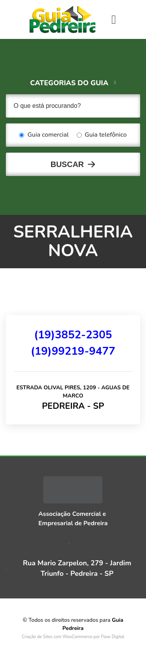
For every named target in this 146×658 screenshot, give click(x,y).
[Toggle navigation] (113, 19)
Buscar (67, 164)
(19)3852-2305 (73, 334)
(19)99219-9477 (73, 351)
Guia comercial (44, 135)
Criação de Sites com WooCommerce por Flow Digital (73, 637)
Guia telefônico (102, 135)
